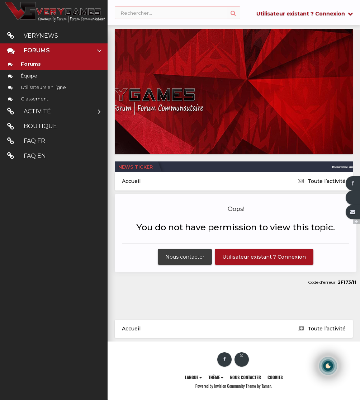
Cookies (275, 377)
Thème (215, 377)
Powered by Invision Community (220, 386)
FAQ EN (26, 156)
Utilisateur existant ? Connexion (304, 13)
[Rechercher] (177, 13)
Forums (55, 51)
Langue (193, 377)
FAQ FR (26, 141)
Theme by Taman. (259, 386)
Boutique (32, 126)
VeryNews (32, 36)
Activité (53, 112)
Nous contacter (184, 257)
